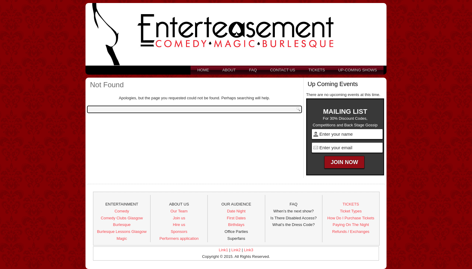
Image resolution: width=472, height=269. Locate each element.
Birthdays (236, 224)
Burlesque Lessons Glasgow (122, 231)
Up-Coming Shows (357, 70)
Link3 (248, 250)
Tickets (317, 70)
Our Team (179, 211)
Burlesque (122, 224)
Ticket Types (351, 211)
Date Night (236, 211)
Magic (121, 238)
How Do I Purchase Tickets (350, 218)
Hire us (179, 224)
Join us (179, 218)
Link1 (223, 250)
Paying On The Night (351, 224)
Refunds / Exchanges (351, 231)
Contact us (282, 70)
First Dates (236, 218)
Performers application (179, 238)
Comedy (121, 211)
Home (203, 70)
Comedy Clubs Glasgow (122, 218)
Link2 (236, 250)
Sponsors (179, 231)
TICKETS (351, 204)
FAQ (253, 70)
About (229, 70)
